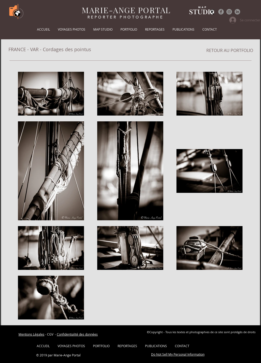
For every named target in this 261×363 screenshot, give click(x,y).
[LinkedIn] (237, 12)
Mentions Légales (31, 334)
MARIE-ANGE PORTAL (126, 10)
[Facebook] (221, 12)
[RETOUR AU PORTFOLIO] (229, 50)
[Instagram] (229, 12)
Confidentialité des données (77, 334)
